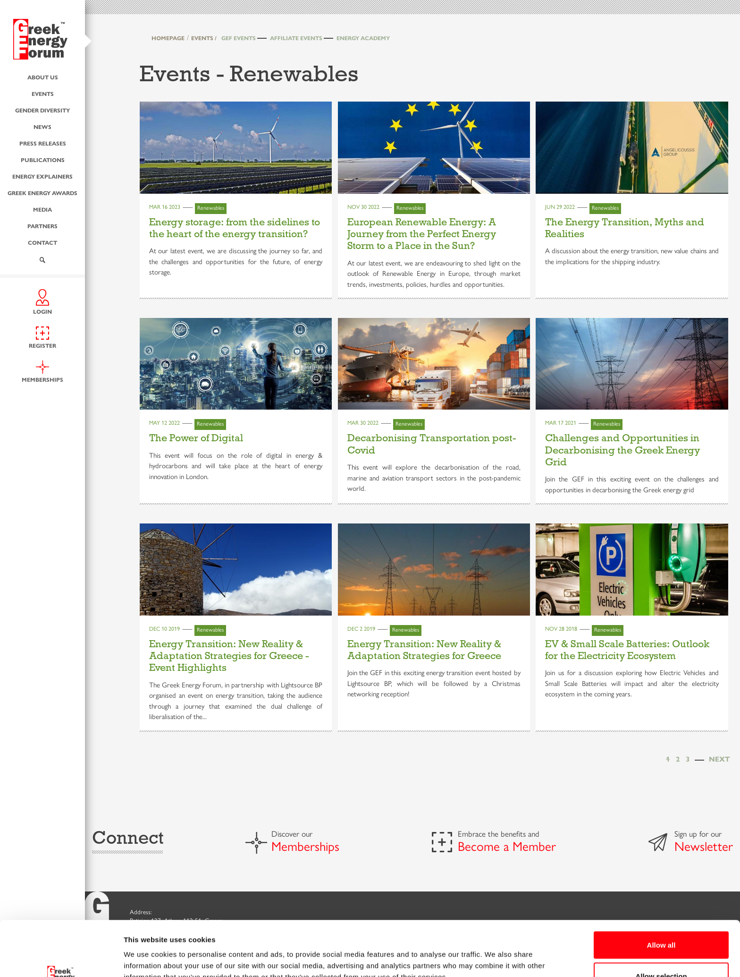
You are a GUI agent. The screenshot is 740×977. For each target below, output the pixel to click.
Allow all (661, 890)
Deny (661, 952)
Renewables (210, 208)
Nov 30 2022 (363, 207)
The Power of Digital (196, 438)
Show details (495, 953)
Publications (43, 159)
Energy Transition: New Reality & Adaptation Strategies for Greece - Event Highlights (229, 656)
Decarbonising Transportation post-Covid (431, 444)
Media (42, 209)
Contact (42, 242)
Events (43, 93)
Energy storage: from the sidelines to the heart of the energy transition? (234, 228)
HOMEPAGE (168, 38)
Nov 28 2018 (561, 629)
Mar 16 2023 (164, 207)
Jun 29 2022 (560, 207)
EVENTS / (204, 38)
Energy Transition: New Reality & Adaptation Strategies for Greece (424, 650)
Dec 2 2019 (361, 629)
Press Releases (42, 143)
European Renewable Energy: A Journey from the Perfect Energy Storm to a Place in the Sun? (421, 234)
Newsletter (703, 847)
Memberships (305, 847)
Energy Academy (363, 38)
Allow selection (661, 921)
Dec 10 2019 (164, 629)
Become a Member (507, 847)
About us (42, 77)
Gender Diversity (42, 110)
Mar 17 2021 (560, 423)
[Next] (719, 759)
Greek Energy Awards (42, 193)
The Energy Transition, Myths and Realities (624, 228)
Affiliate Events (296, 38)
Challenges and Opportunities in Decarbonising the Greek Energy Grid (622, 450)
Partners (42, 226)
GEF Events (238, 38)
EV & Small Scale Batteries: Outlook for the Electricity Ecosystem (627, 650)
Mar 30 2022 (362, 423)
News (42, 126)
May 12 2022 (164, 423)
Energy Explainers (42, 176)
